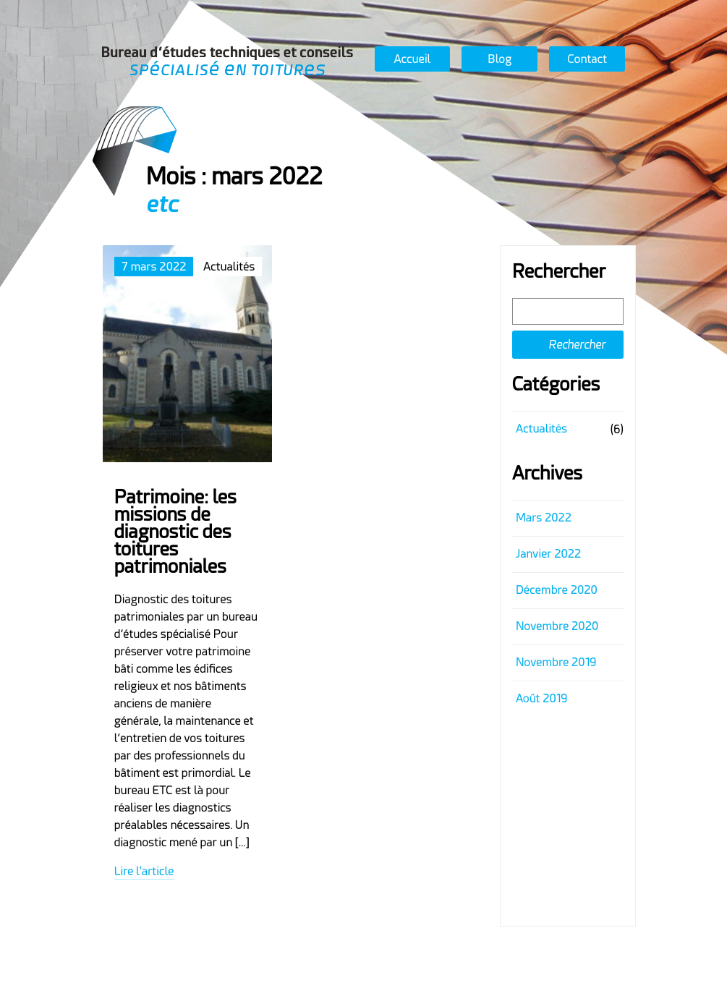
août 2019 (541, 698)
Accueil (412, 59)
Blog (499, 59)
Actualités (541, 428)
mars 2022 (543, 517)
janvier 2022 (548, 554)
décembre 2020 (557, 590)
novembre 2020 (557, 626)
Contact (588, 59)
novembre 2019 (556, 662)
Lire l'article (144, 871)
